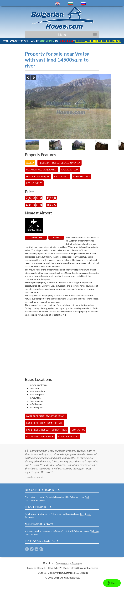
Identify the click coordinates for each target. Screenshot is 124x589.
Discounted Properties (39, 436)
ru (83, 3)
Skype (41, 549)
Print (56, 237)
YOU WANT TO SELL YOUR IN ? (62, 41)
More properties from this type (44, 423)
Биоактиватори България (69, 563)
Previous (28, 77)
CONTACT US (36, 237)
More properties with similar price (46, 430)
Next (33, 77)
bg (70, 3)
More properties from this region (46, 416)
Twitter (32, 549)
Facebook (27, 549)
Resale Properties (68, 436)
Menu (62, 34)
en (57, 3)
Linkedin (36, 549)
